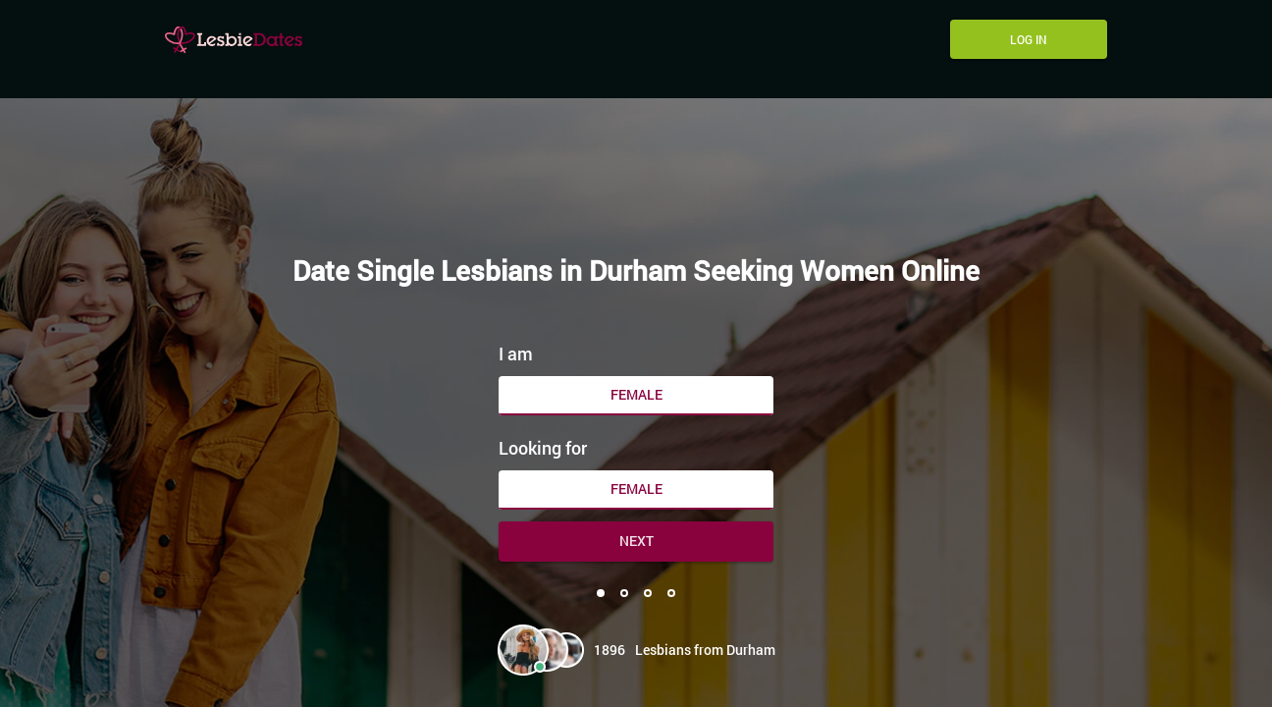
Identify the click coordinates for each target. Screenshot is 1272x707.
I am (516, 353)
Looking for (543, 448)
